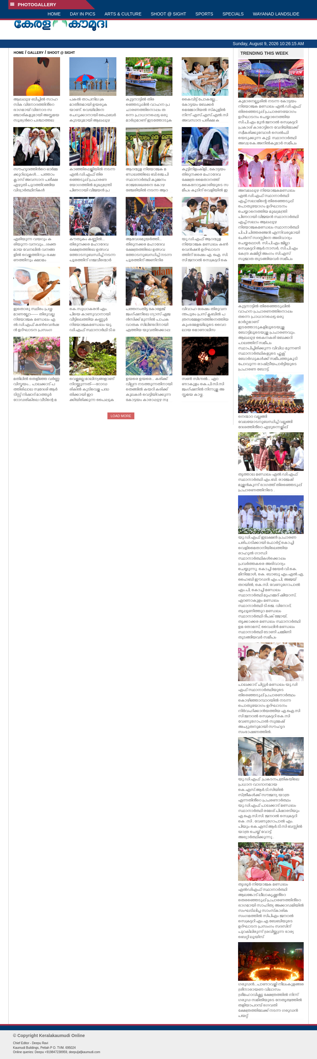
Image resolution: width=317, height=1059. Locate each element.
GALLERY (36, 52)
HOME (54, 13)
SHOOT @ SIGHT (168, 13)
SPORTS (204, 13)
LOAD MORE (121, 416)
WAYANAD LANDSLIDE (276, 13)
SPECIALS (233, 13)
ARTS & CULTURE (123, 13)
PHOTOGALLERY (33, 4)
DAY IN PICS (82, 13)
